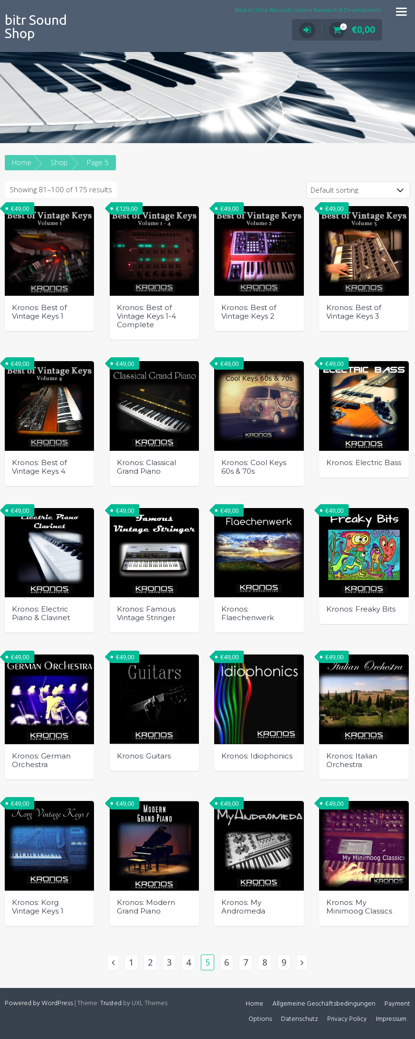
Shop (59, 162)
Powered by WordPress (39, 1003)
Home (21, 162)
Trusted (111, 1003)
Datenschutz (299, 1019)
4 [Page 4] (188, 962)
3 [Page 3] (169, 962)
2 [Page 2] (150, 962)
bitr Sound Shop (36, 26)
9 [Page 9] (283, 962)
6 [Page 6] (226, 962)
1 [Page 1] (131, 962)
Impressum (391, 1019)
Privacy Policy (347, 1019)
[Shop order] (358, 189)
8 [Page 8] (264, 962)
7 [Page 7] (245, 962)
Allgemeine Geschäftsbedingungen (323, 1003)
